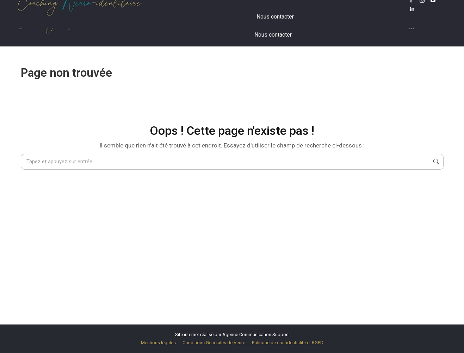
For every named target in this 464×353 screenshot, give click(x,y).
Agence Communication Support (255, 334)
